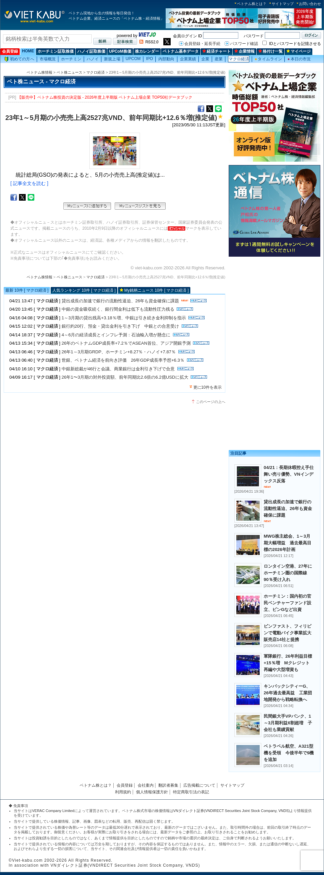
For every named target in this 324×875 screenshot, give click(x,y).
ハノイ (93, 59)
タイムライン (268, 59)
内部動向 (166, 59)
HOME (28, 51)
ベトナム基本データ (181, 51)
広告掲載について (199, 785)
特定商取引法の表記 (191, 792)
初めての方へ (19, 59)
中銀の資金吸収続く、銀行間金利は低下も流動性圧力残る (118, 309)
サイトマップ (283, 4)
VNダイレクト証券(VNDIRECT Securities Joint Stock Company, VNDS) (231, 811)
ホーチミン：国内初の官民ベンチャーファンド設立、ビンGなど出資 (287, 603)
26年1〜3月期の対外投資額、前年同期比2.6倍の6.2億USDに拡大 (125, 377)
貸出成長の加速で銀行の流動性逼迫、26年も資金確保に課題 (120, 300)
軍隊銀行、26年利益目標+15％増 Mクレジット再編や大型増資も (288, 663)
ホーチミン (71, 59)
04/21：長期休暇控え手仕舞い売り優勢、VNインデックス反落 (289, 474)
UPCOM (133, 58)
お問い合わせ (310, 4)
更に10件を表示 (207, 387)
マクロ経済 (239, 59)
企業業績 (188, 59)
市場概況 (48, 59)
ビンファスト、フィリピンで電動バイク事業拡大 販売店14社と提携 (290, 633)
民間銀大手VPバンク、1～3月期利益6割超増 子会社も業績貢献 (288, 723)
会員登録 (10, 51)
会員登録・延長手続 (202, 43)
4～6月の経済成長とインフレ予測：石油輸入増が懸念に (116, 334)
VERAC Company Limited (53, 811)
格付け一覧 (270, 51)
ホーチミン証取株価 (56, 51)
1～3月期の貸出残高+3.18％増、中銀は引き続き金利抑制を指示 (124, 317)
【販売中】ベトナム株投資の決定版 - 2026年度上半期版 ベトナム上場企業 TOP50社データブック (105, 97)
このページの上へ (210, 402)
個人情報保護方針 (152, 792)
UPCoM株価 (120, 51)
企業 (205, 59)
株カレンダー (147, 51)
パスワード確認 (244, 43)
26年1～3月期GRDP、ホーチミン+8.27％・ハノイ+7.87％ (119, 351)
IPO (149, 58)
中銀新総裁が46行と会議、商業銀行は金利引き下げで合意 (118, 368)
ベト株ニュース (69, 72)
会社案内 (146, 785)
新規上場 (112, 59)
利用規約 (123, 792)
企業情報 (244, 51)
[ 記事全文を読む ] (29, 183)
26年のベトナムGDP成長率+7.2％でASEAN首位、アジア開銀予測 (126, 343)
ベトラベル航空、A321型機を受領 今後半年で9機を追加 (289, 753)
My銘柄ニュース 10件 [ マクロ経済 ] (156, 290)
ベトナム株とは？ (251, 4)
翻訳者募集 (168, 785)
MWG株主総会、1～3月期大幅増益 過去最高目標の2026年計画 (287, 543)
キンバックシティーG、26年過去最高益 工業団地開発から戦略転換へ (288, 693)
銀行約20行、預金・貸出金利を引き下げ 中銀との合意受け (120, 326)
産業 (219, 59)
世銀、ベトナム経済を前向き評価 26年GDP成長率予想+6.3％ (123, 360)
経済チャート (216, 51)
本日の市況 (299, 59)
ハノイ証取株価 (91, 51)
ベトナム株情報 (39, 72)
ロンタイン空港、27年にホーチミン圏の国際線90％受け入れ (288, 573)
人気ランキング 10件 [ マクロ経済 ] (83, 290)
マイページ (298, 51)
